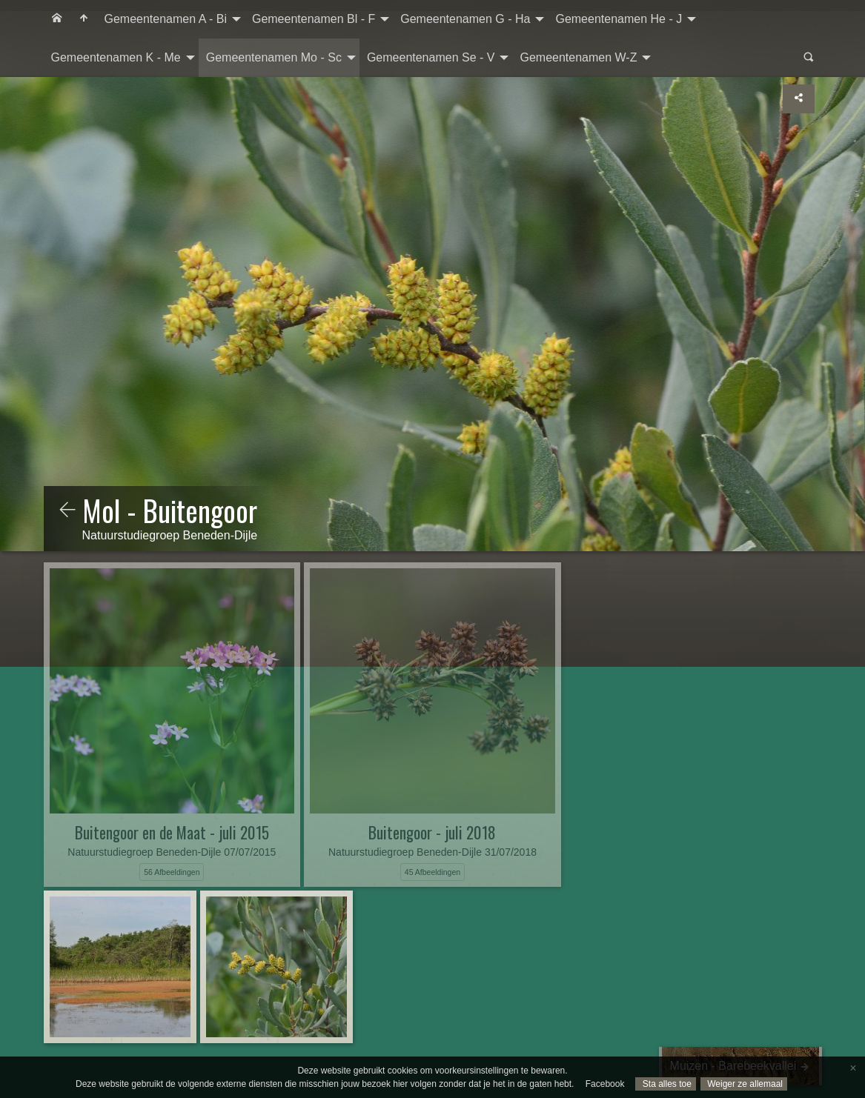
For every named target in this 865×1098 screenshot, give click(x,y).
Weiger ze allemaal (744, 1084)
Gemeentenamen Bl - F (313, 19)
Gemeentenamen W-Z (578, 57)
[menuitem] (57, 19)
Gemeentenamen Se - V (431, 57)
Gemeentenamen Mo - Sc (274, 57)
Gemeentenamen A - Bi (166, 19)
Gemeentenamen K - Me (116, 57)
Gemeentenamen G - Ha (465, 19)
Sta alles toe (665, 1084)
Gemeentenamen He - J (618, 19)
